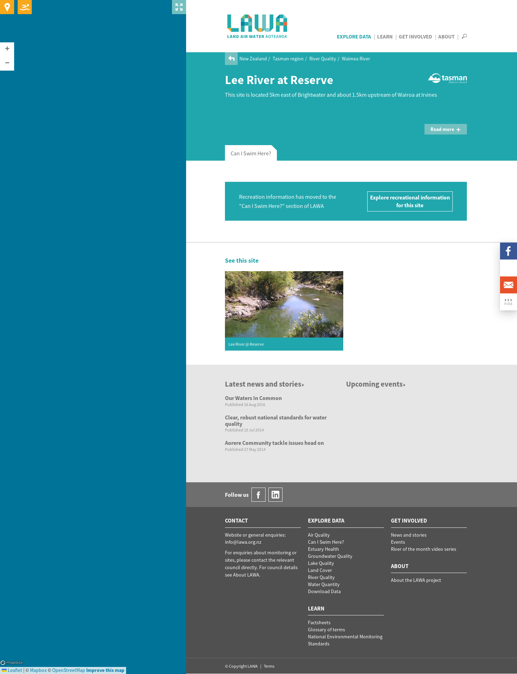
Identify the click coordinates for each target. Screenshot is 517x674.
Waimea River (356, 58)
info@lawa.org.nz (243, 542)
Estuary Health (323, 549)
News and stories (409, 535)
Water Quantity (324, 584)
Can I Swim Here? (326, 542)
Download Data (324, 591)
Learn (385, 36)
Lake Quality (321, 563)
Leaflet (12, 670)
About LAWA (246, 575)
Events (398, 542)
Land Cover (320, 570)
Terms (269, 666)
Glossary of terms (326, 629)
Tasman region (288, 58)
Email (508, 284)
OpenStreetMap (68, 670)
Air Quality (319, 535)
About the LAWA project (416, 580)
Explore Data (354, 36)
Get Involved (415, 36)
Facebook (508, 251)
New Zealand (253, 58)
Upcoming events (376, 384)
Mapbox (11, 662)
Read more (445, 129)
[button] (7, 49)
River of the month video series (423, 549)
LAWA (257, 26)
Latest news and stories (265, 384)
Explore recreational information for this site (410, 201)
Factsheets (319, 622)
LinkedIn (508, 268)
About (446, 36)
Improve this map (105, 670)
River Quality (322, 58)
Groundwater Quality (330, 556)
